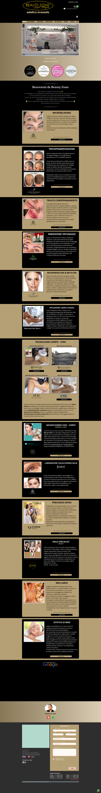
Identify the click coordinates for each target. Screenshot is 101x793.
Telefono (68, 732)
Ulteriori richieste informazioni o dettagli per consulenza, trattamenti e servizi (63, 747)
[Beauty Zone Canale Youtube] (29, 757)
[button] (77, 16)
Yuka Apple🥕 (68, 444)
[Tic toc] (27, 757)
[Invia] (72, 768)
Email (55, 732)
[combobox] (64, 744)
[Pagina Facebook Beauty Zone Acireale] (23, 757)
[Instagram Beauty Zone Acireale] (25, 757)
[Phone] (23, 762)
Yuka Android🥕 (57, 444)
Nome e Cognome (57, 728)
